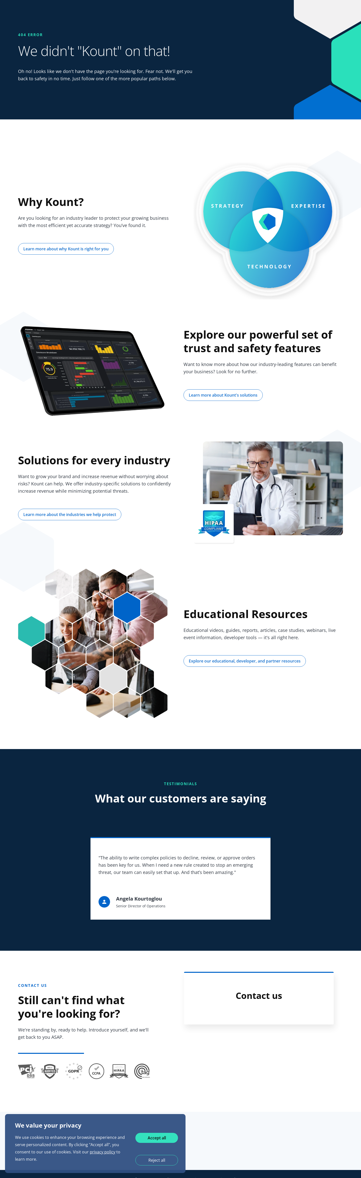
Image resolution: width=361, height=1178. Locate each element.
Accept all (157, 1138)
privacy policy (102, 1152)
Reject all (156, 1160)
